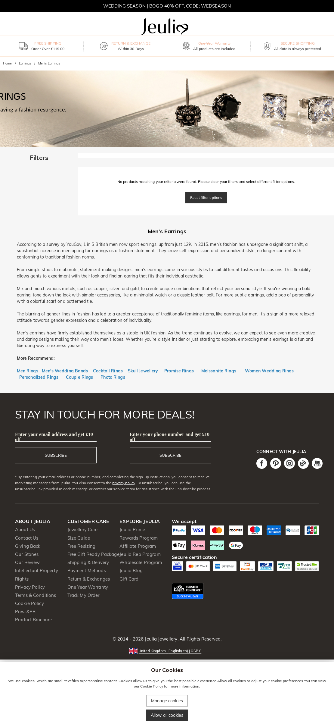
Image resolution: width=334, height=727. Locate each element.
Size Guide (78, 538)
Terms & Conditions (35, 595)
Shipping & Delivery (88, 562)
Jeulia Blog (130, 570)
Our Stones (27, 554)
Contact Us (26, 538)
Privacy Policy (30, 587)
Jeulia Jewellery (160, 639)
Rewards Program (138, 538)
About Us (25, 529)
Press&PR (25, 611)
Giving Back (27, 546)
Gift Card (128, 579)
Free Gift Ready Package (93, 554)
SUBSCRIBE (56, 455)
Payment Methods (86, 570)
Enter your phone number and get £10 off (169, 437)
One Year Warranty (87, 587)
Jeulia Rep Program (139, 554)
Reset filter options (206, 197)
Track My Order (83, 595)
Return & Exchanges (88, 579)
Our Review (27, 562)
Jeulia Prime (132, 529)
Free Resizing (81, 546)
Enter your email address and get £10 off (54, 437)
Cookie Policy (29, 603)
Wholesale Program (140, 562)
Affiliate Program (137, 546)
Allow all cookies (167, 715)
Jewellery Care (82, 529)
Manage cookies (167, 700)
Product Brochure (33, 619)
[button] (167, 650)
